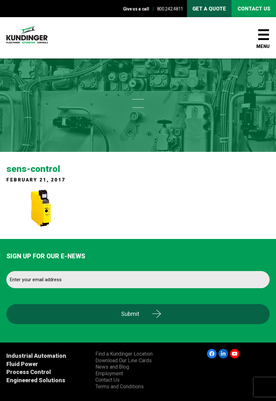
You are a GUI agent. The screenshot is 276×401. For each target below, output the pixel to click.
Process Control (28, 372)
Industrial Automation (36, 355)
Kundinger (38, 38)
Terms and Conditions (119, 387)
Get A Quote (209, 9)
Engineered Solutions (35, 380)
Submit (130, 313)
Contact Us (107, 380)
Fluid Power (22, 364)
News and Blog (112, 367)
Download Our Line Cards (123, 360)
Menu (263, 46)
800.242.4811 (170, 8)
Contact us (254, 9)
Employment (109, 373)
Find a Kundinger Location (124, 354)
